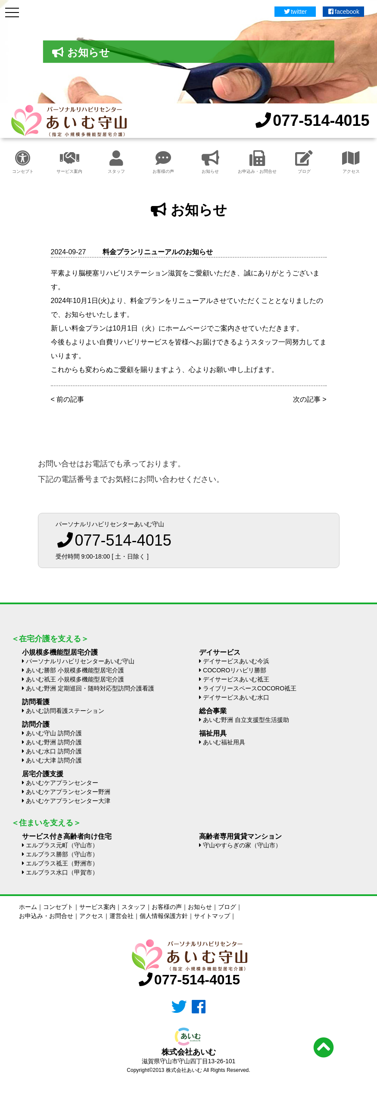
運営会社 (121, 915)
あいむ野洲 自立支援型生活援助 (246, 719)
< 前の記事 (67, 399)
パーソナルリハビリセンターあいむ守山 (80, 661)
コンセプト (23, 162)
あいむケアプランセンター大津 (68, 800)
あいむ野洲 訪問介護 (54, 742)
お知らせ (210, 162)
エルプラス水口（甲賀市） (62, 872)
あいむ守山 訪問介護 (54, 733)
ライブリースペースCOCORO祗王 (249, 688)
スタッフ (116, 162)
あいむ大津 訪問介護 (54, 760)
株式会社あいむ (189, 1052)
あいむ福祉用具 (224, 742)
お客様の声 (163, 162)
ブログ (304, 162)
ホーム (28, 906)
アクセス (351, 162)
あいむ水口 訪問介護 (54, 751)
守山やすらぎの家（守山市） (242, 845)
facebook (343, 11)
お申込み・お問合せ (257, 162)
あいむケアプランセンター (62, 782)
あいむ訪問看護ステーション (65, 710)
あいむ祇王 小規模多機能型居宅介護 (75, 679)
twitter (295, 11)
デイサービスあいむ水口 (236, 697)
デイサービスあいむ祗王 (236, 679)
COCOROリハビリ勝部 (234, 670)
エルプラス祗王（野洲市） (62, 863)
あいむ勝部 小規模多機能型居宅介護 (75, 670)
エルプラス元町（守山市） (62, 845)
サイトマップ (212, 915)
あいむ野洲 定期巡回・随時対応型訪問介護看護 (90, 688)
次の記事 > (310, 399)
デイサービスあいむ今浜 (236, 661)
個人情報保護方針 (164, 915)
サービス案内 (69, 162)
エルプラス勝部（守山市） (62, 854)
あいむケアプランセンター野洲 (68, 791)
